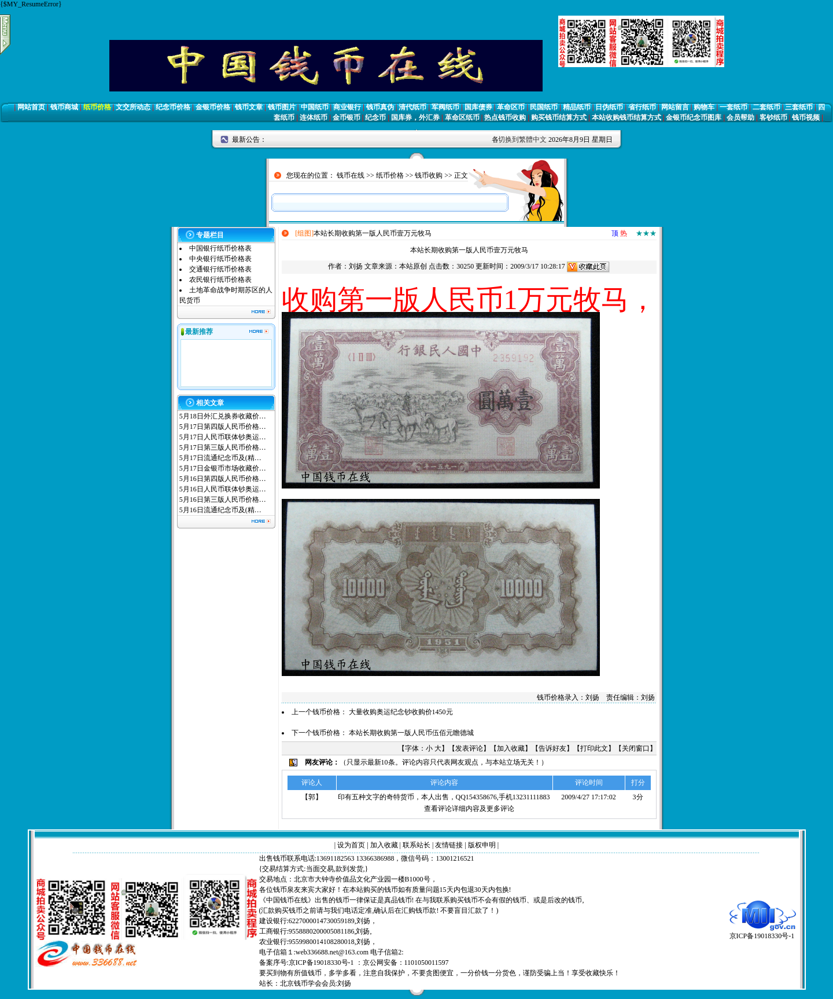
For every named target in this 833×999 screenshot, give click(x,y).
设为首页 (351, 845)
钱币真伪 (380, 107)
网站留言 (675, 107)
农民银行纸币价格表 (220, 280)
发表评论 (469, 748)
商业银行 (347, 107)
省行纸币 (642, 107)
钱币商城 (64, 107)
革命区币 (511, 107)
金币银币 (346, 117)
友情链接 (449, 845)
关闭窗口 (636, 748)
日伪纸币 (609, 107)
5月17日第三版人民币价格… (222, 447)
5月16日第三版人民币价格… (222, 499)
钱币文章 (249, 107)
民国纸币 (544, 107)
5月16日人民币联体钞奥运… (222, 489)
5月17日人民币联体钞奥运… (222, 437)
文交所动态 (133, 107)
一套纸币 (733, 107)
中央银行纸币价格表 (220, 259)
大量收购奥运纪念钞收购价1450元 (401, 712)
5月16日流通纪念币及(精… (220, 510)
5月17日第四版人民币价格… (222, 427)
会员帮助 (740, 117)
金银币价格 (213, 107)
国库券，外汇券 (415, 117)
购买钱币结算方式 (559, 117)
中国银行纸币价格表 (220, 248)
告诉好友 (552, 748)
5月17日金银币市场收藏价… (222, 468)
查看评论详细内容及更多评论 (469, 809)
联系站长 (416, 845)
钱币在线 (350, 175)
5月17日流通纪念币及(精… (220, 458)
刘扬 (356, 266)
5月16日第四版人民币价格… (222, 479)
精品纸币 (577, 107)
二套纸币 (766, 107)
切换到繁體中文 (522, 139)
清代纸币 (412, 107)
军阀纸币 (445, 107)
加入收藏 (511, 748)
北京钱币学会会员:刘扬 (315, 983)
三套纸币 (799, 107)
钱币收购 (429, 175)
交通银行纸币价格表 (220, 269)
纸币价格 (97, 107)
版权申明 (482, 845)
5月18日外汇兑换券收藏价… (222, 416)
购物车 (704, 107)
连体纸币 (313, 117)
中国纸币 (315, 107)
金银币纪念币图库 (693, 117)
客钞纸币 (773, 117)
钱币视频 (806, 117)
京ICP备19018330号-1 (762, 932)
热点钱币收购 (505, 117)
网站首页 (31, 107)
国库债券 (478, 107)
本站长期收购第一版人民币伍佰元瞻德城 (411, 733)
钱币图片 (282, 107)
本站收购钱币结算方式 (626, 117)
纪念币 (375, 117)
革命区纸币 (462, 117)
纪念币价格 (173, 107)
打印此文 (594, 748)
